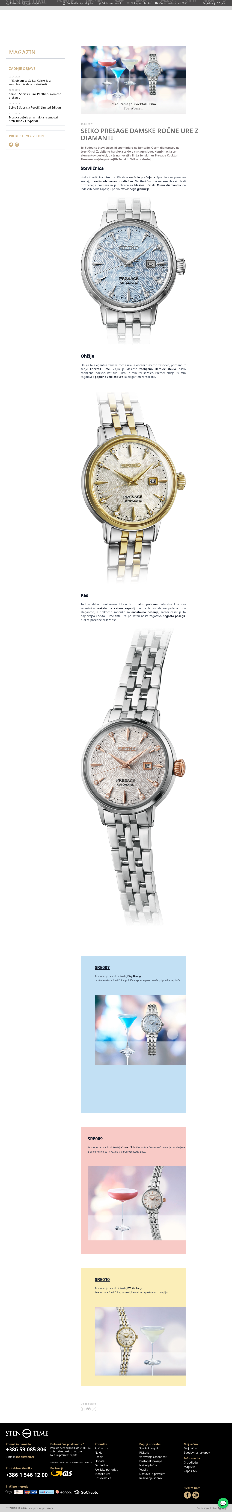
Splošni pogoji (148, 1448)
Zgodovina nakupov (197, 1453)
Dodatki (100, 1461)
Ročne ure (101, 1448)
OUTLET (157, 31)
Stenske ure (102, 1474)
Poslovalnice (199, 31)
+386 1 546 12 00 (27, 1475)
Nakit (98, 1453)
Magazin (176, 31)
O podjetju (191, 1462)
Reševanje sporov (150, 1478)
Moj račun (190, 1448)
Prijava (222, 3)
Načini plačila (148, 1465)
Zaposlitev (190, 1471)
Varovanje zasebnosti (153, 1457)
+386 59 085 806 (26, 1449)
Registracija (209, 3)
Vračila (143, 1470)
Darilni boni (135, 31)
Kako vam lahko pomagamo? (25, 3)
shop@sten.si (25, 1457)
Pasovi (99, 1457)
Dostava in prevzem (152, 1474)
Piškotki (144, 1453)
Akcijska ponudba (106, 1470)
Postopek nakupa (150, 1461)
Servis (221, 31)
